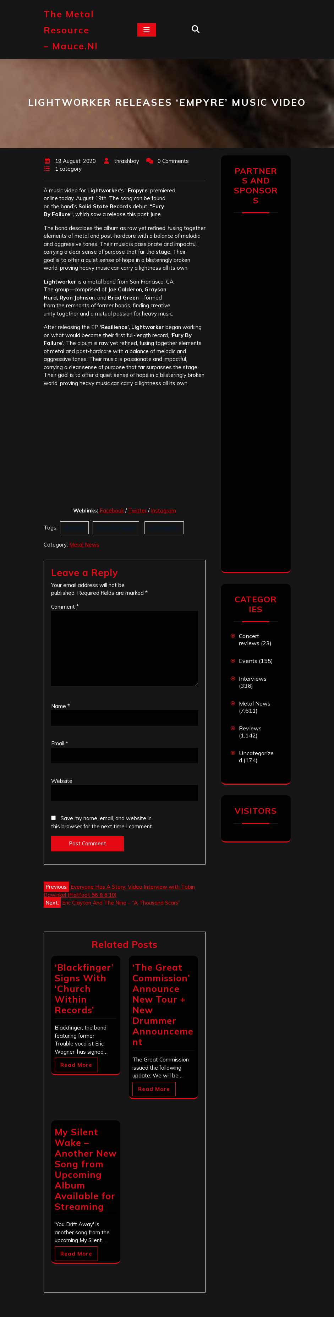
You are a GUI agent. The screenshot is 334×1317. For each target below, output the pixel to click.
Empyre (74, 527)
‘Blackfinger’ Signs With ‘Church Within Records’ (84, 988)
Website (61, 781)
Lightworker (164, 527)
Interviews (253, 678)
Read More (76, 1064)
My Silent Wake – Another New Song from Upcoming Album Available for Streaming (86, 1169)
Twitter (138, 510)
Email (59, 743)
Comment (65, 606)
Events (248, 660)
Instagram (163, 510)
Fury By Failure (116, 527)
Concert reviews (249, 639)
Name (60, 706)
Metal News (84, 544)
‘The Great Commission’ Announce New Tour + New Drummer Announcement (162, 1004)
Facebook (112, 510)
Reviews (250, 728)
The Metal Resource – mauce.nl (71, 30)
